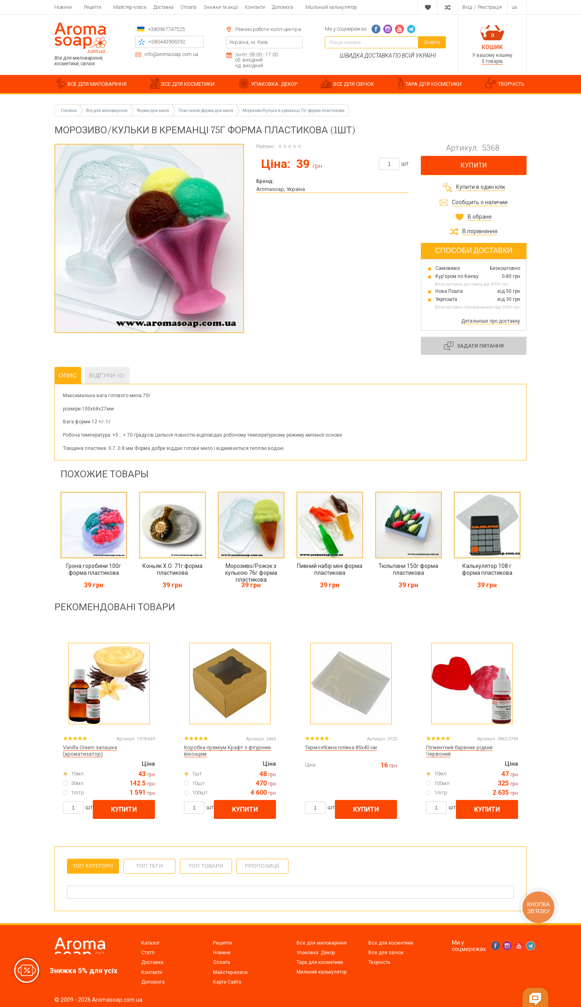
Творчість (379, 962)
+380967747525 (166, 29)
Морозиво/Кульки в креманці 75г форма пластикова (293, 110)
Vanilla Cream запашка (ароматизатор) (90, 750)
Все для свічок (385, 952)
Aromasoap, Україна (280, 189)
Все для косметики (390, 943)
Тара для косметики (320, 962)
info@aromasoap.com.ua (171, 54)
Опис (68, 375)
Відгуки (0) (107, 375)
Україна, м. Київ (248, 42)
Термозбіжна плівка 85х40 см (341, 747)
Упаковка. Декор (316, 952)
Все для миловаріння (322, 943)
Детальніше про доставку (490, 321)
